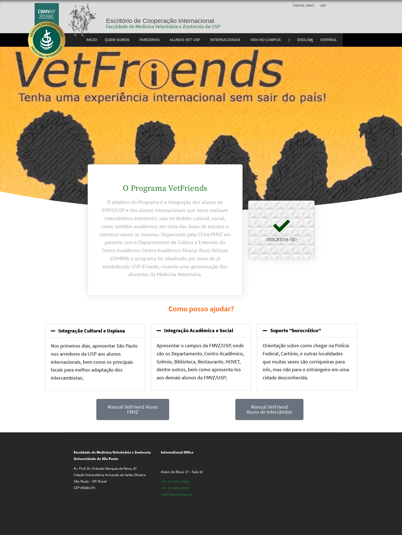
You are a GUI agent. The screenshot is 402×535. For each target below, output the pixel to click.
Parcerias (150, 40)
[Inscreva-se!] (281, 226)
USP (323, 5)
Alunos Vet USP (185, 40)
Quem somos (117, 40)
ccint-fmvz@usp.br (176, 494)
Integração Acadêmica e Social (198, 330)
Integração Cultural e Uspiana (91, 330)
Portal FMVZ (303, 5)
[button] (95, 331)
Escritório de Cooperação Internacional (160, 20)
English (305, 40)
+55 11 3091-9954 (175, 481)
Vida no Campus (265, 40)
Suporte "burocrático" (295, 330)
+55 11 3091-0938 (175, 488)
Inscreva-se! (282, 239)
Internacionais (225, 40)
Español (328, 40)
